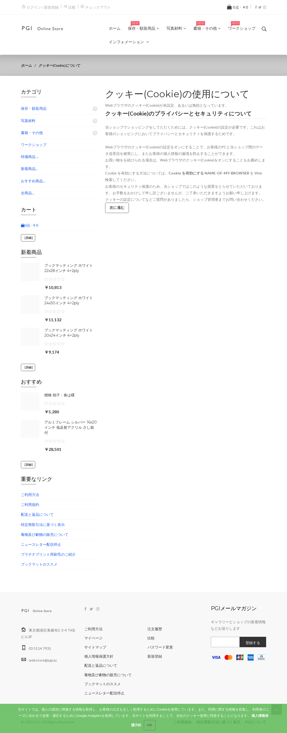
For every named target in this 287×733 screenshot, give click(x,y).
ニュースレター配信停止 (41, 544)
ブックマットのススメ (39, 564)
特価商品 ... (30, 156)
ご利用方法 (30, 494)
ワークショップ (33, 144)
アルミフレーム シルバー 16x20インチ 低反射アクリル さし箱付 (70, 427)
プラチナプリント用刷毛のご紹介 (48, 554)
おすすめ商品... (33, 181)
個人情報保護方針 (98, 656)
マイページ (93, 638)
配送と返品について (37, 514)
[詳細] (28, 237)
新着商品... (29, 168)
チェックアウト (98, 7)
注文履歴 (154, 629)
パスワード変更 (160, 647)
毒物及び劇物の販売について (44, 534)
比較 (72, 7)
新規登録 (154, 656)
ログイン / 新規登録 (43, 7)
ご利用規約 (30, 504)
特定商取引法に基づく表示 (43, 524)
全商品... (27, 193)
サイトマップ (95, 647)
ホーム (26, 65)
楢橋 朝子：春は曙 (59, 395)
